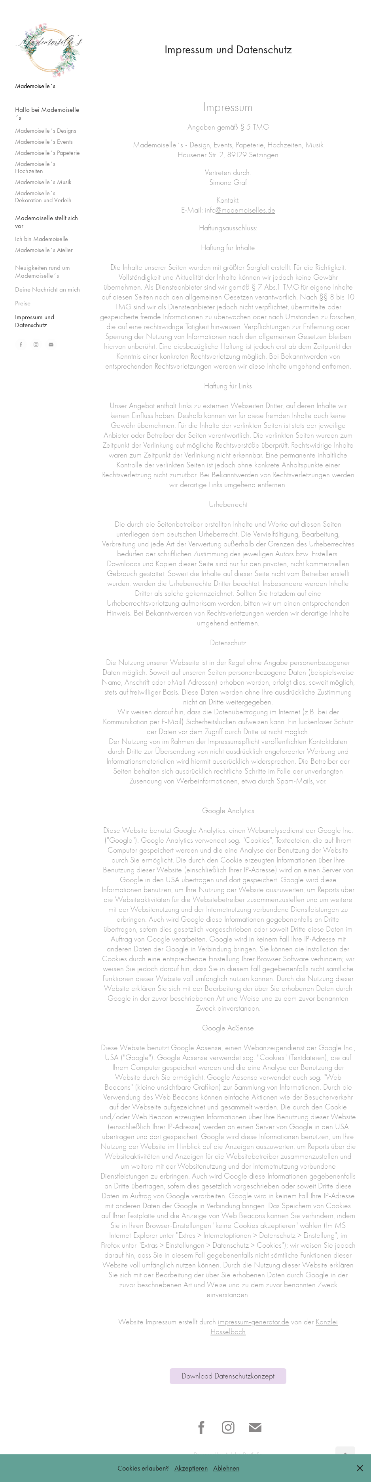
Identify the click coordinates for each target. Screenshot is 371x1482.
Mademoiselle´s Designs (45, 130)
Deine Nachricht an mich (47, 289)
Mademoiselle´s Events (44, 141)
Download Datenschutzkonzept (228, 1375)
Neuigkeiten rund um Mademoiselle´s (42, 271)
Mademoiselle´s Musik (43, 182)
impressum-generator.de (253, 1321)
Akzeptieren (191, 1468)
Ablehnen (226, 1468)
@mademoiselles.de (245, 210)
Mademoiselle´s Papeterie (47, 152)
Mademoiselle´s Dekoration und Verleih (43, 196)
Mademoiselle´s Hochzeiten (35, 167)
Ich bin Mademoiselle (41, 239)
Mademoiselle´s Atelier (44, 250)
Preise (22, 303)
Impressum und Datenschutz (34, 321)
